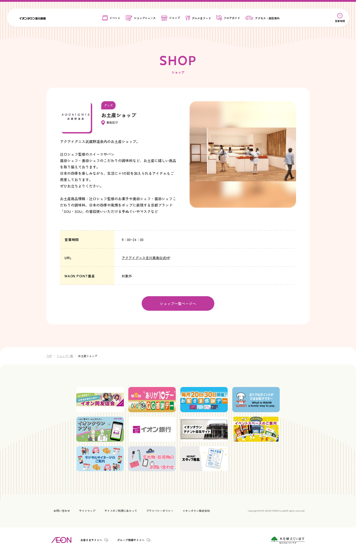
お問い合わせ (62, 510)
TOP (49, 355)
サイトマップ (87, 510)
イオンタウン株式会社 (196, 510)
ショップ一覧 (65, 355)
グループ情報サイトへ (130, 539)
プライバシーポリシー (159, 510)
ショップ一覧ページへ (178, 303)
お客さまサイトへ (91, 539)
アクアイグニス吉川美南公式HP (146, 257)
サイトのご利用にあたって (120, 510)
